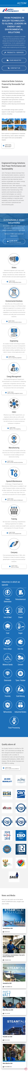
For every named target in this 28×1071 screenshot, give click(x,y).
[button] (23, 10)
